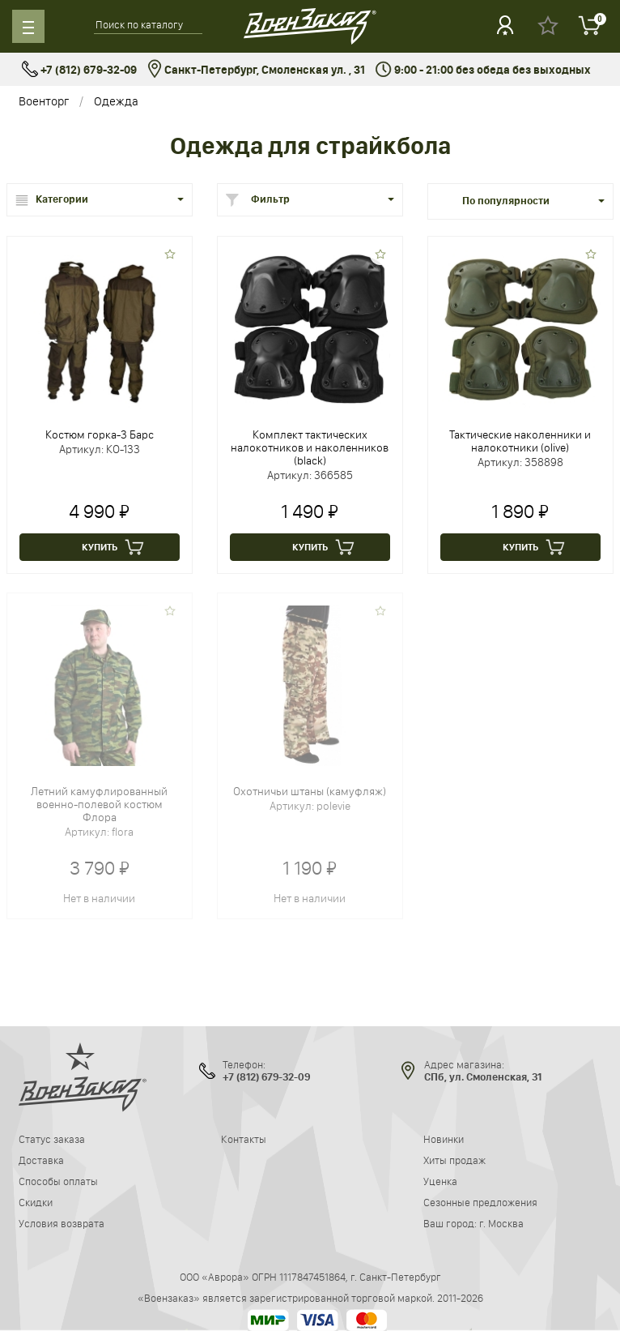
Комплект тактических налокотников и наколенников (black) (310, 447)
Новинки (443, 1138)
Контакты (243, 1138)
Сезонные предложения (480, 1202)
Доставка (41, 1159)
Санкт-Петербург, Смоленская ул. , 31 (256, 70)
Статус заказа (52, 1138)
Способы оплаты (58, 1181)
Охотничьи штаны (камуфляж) (309, 791)
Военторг (44, 101)
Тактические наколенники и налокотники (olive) (520, 441)
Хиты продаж (454, 1159)
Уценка (440, 1181)
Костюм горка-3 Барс (99, 434)
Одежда (116, 101)
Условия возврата (61, 1223)
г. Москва (501, 1223)
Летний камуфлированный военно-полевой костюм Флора (99, 804)
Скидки (36, 1202)
